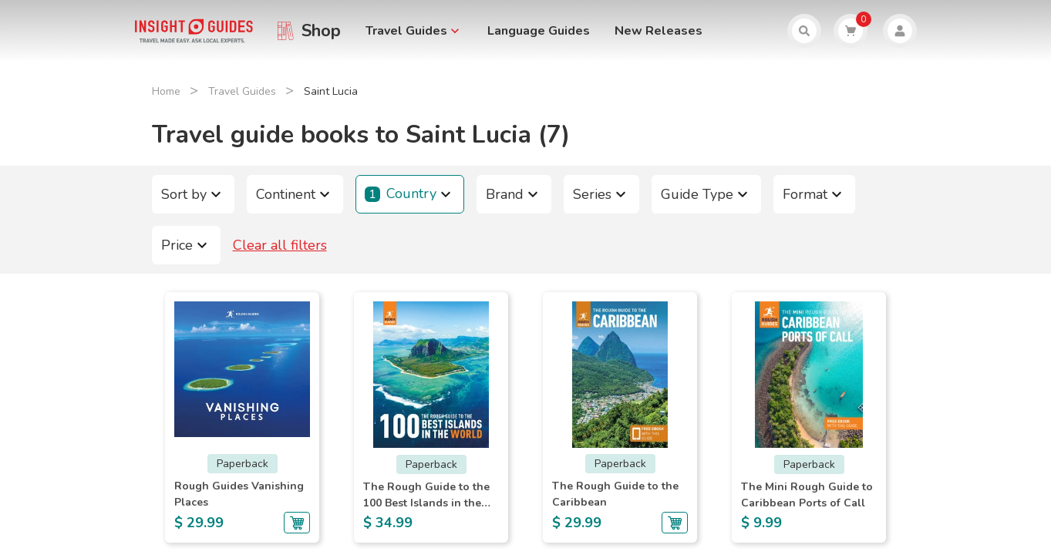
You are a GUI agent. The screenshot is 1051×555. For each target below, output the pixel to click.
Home (166, 91)
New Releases (658, 30)
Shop (321, 30)
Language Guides (538, 30)
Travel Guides (242, 91)
